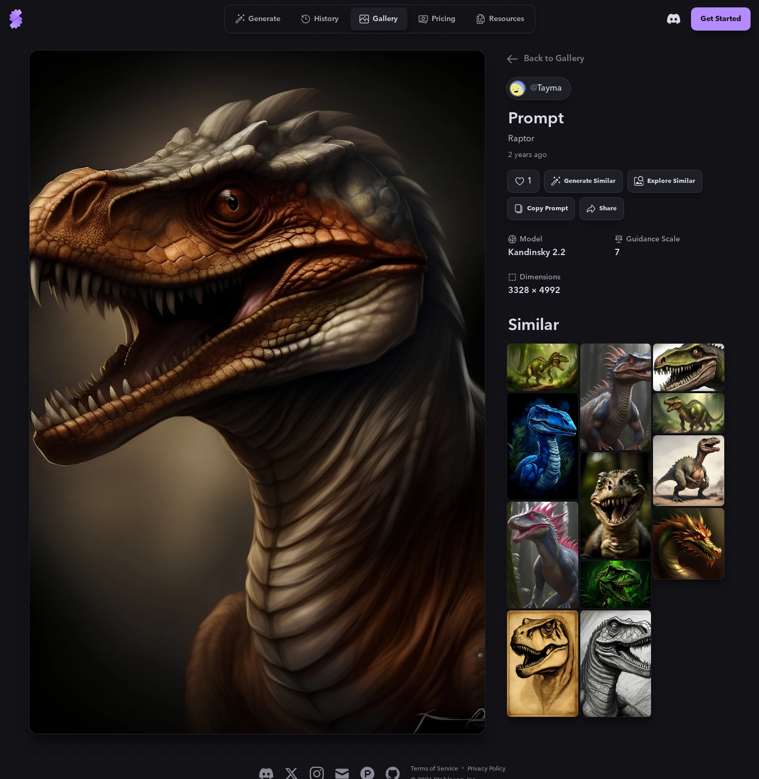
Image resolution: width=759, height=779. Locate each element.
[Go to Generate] (258, 19)
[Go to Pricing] (437, 19)
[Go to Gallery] (378, 19)
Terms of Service (434, 768)
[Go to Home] (16, 19)
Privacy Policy (486, 768)
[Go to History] (320, 19)
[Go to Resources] (500, 19)
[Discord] (673, 19)
